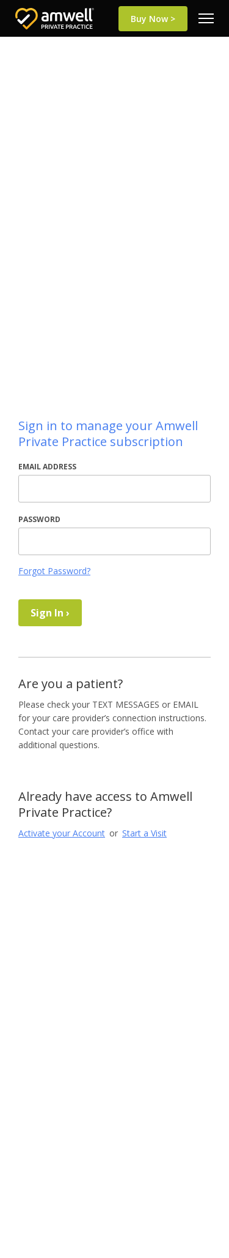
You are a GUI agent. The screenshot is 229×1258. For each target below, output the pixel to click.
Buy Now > (153, 19)
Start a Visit (144, 833)
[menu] (206, 18)
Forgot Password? (54, 571)
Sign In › (50, 613)
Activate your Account (61, 833)
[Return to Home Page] (54, 18)
